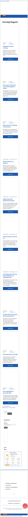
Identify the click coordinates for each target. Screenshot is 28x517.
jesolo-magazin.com (12, 351)
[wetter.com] (7, 465)
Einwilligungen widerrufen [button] (16, 509)
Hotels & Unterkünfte (12, 487)
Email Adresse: (6, 423)
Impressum (10, 503)
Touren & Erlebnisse (11, 483)
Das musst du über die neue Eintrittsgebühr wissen (9, 86)
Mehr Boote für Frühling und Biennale (10, 126)
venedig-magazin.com (11, 43)
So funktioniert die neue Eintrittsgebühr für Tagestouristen (10, 275)
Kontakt (8, 489)
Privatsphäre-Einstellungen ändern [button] (9, 508)
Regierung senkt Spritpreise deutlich (8, 199)
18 (10, 407)
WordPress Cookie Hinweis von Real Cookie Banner (11, 516)
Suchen (5, 411)
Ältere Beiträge (6, 406)
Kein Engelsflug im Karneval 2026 (8, 392)
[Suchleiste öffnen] (1, 17)
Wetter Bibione (13, 452)
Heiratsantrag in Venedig (10, 354)
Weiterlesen (10, 59)
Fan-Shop (8, 485)
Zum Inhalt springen (4, 1)
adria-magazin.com (13, 159)
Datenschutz (17, 503)
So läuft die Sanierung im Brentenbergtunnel (10, 315)
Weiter (14, 407)
